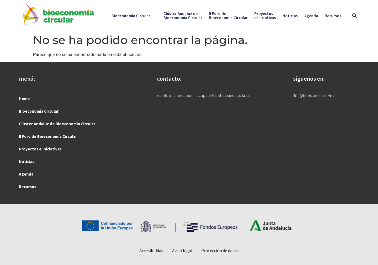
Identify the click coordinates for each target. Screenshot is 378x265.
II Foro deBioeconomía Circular (228, 15)
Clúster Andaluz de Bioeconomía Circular (57, 123)
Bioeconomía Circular (130, 15)
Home (24, 98)
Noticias (290, 15)
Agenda (311, 15)
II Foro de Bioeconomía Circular (48, 136)
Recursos (333, 15)
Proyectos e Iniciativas (40, 149)
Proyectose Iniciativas (265, 15)
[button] (354, 15)
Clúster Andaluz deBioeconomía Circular (182, 15)
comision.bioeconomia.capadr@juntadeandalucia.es (203, 95)
